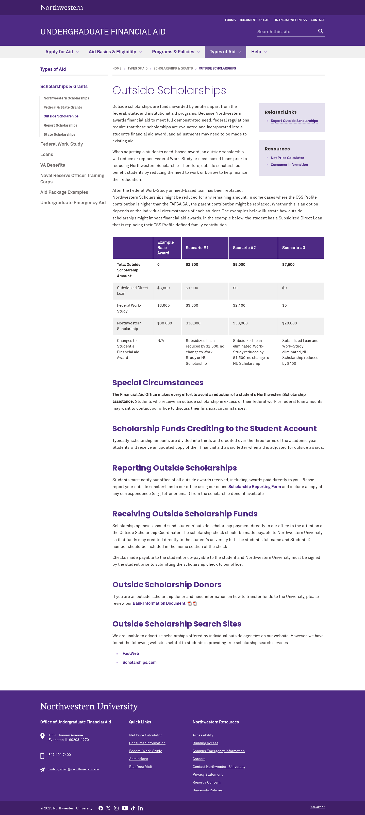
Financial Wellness (290, 20)
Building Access (205, 743)
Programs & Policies (176, 52)
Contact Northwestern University (219, 767)
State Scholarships (59, 134)
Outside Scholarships (61, 116)
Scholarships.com (140, 663)
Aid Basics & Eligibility (115, 52)
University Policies (208, 790)
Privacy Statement (208, 774)
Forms (230, 20)
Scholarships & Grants (64, 86)
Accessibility (203, 735)
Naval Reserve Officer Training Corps (72, 179)
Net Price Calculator (287, 158)
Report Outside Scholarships (294, 121)
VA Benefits (52, 165)
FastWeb (131, 654)
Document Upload (254, 20)
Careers (199, 759)
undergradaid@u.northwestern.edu (73, 769)
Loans (46, 154)
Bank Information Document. (160, 603)
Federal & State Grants (63, 107)
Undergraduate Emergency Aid (73, 203)
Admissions (138, 759)
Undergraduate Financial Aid (103, 32)
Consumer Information (289, 165)
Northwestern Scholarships (66, 98)
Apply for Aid (62, 52)
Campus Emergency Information (219, 751)
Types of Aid (225, 52)
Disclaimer (317, 807)
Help (259, 52)
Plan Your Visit (140, 767)
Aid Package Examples (64, 192)
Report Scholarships (60, 125)
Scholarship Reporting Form (254, 487)
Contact (318, 20)
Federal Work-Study (61, 144)
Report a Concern (207, 782)
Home (117, 68)
